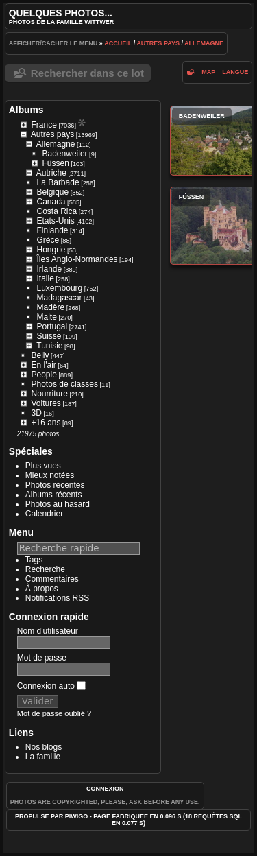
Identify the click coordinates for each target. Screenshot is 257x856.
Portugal (52, 326)
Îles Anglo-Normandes (77, 259)
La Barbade (58, 182)
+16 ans (46, 422)
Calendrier (44, 514)
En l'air (44, 365)
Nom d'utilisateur (47, 631)
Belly (40, 355)
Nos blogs (43, 747)
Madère (51, 307)
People (44, 374)
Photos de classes (65, 384)
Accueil (118, 43)
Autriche (51, 173)
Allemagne (203, 43)
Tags (33, 559)
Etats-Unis (56, 221)
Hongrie (51, 249)
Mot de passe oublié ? (54, 713)
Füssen (55, 163)
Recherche (45, 569)
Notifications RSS (57, 598)
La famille (42, 756)
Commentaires (52, 579)
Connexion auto (51, 686)
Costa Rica (57, 211)
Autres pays (158, 43)
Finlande (53, 230)
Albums (26, 109)
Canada (51, 201)
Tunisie (49, 345)
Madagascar (59, 297)
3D (37, 413)
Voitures (46, 403)
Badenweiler (65, 153)
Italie (45, 278)
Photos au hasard (57, 504)
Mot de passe (41, 658)
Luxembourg (60, 288)
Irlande (49, 269)
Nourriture (50, 394)
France (44, 125)
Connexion (105, 788)
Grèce (48, 240)
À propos (41, 588)
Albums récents (53, 494)
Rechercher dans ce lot (87, 73)
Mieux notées (49, 475)
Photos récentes (55, 485)
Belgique (53, 192)
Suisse (49, 336)
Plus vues (43, 466)
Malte (47, 317)
